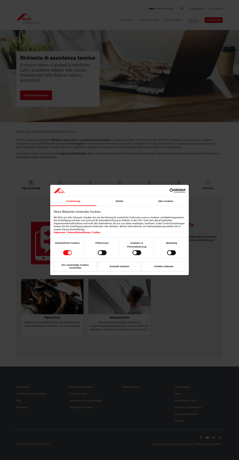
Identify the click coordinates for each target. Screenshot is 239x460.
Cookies (96, 232)
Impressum (59, 232)
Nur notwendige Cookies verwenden (75, 266)
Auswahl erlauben (119, 266)
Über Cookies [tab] (165, 201)
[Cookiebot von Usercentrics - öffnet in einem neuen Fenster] (171, 190)
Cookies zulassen (164, 266)
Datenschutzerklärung (78, 232)
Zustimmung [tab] (73, 201)
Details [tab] (119, 201)
